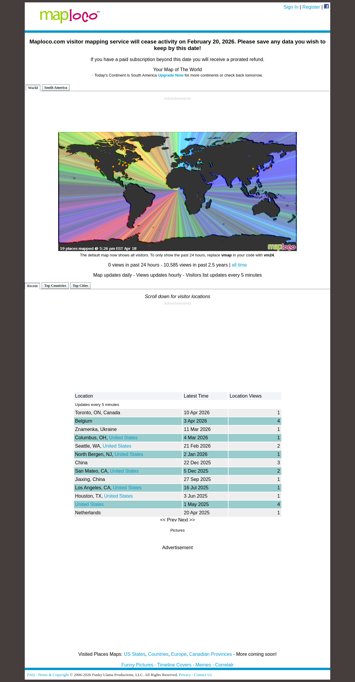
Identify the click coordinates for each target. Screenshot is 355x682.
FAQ (31, 674)
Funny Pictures (137, 664)
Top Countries (55, 286)
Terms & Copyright (53, 674)
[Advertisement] (177, 114)
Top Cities (80, 286)
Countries (158, 654)
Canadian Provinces (210, 654)
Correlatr (224, 664)
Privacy (185, 674)
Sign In (291, 7)
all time (239, 264)
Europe (179, 654)
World (33, 88)
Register (311, 7)
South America (55, 87)
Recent (32, 286)
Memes (203, 664)
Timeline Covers (174, 664)
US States (134, 654)
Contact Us (203, 674)
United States (123, 437)
